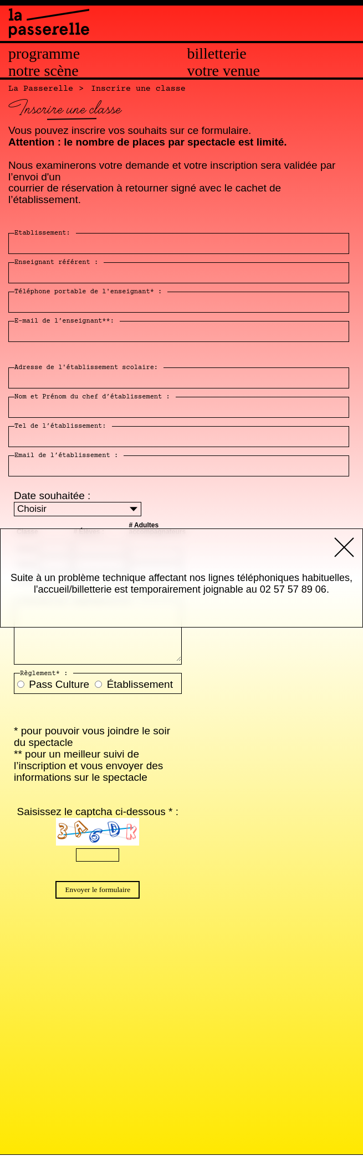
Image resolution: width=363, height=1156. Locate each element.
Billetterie (217, 53)
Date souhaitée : (52, 495)
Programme (44, 53)
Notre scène (43, 71)
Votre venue (223, 71)
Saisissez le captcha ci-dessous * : (97, 811)
